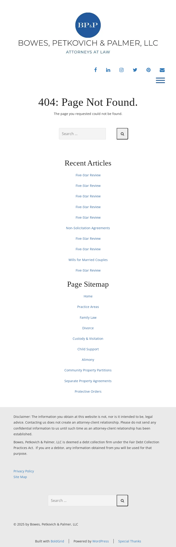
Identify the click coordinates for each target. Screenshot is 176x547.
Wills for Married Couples (88, 260)
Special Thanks (129, 541)
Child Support (88, 349)
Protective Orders (88, 391)
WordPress (100, 541)
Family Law (88, 317)
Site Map (20, 477)
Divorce (88, 328)
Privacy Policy (24, 471)
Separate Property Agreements (88, 381)
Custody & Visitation (88, 338)
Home (88, 296)
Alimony (88, 359)
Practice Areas (88, 307)
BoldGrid (57, 541)
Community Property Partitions (88, 370)
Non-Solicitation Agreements (88, 228)
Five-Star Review (88, 175)
